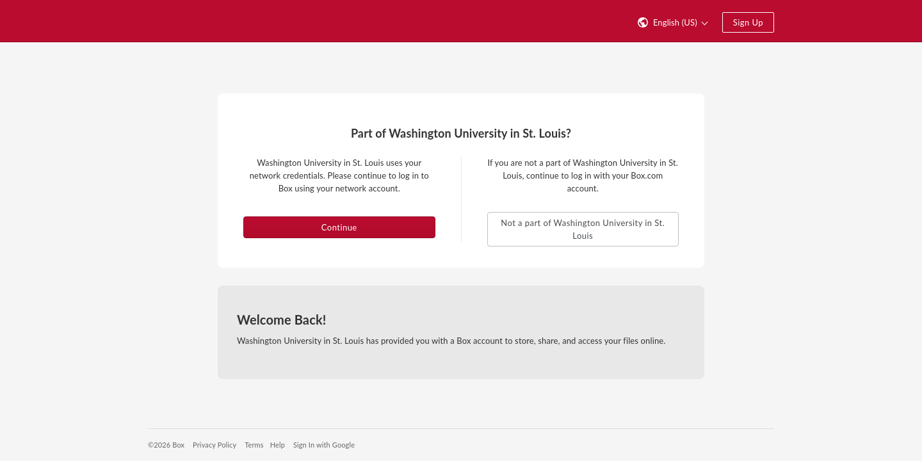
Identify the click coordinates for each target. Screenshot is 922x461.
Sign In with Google (324, 445)
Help (277, 445)
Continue (339, 227)
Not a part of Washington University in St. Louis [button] (583, 229)
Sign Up (748, 22)
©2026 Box (166, 445)
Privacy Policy (214, 445)
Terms (254, 445)
